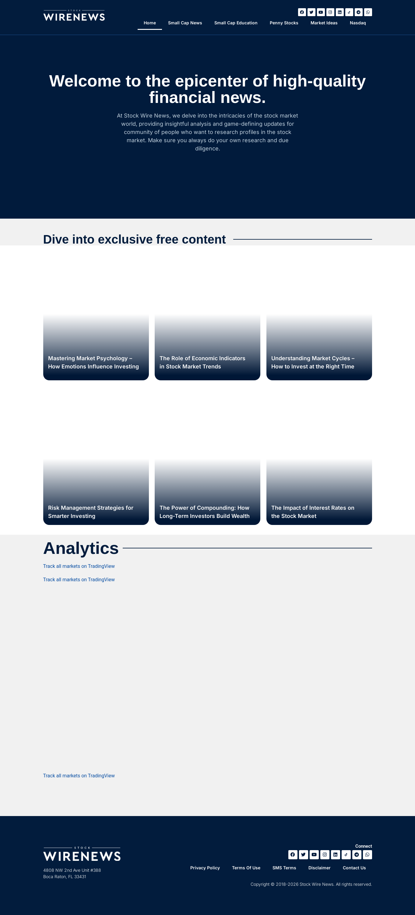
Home (150, 22)
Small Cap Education (236, 22)
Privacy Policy (205, 867)
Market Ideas (324, 22)
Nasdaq (358, 22)
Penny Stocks (284, 22)
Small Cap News (185, 22)
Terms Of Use (246, 867)
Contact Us (354, 867)
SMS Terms (284, 867)
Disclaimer (319, 867)
